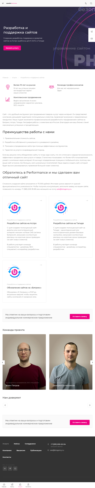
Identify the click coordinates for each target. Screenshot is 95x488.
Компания (7, 450)
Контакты (7, 457)
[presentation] (2, 362)
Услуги (6, 444)
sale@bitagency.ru (64, 189)
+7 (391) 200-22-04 (58, 444)
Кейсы (17, 444)
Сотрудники (30, 444)
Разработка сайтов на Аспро (22, 223)
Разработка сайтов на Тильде (68, 223)
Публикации (36, 450)
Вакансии (21, 450)
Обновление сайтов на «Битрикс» (24, 288)
